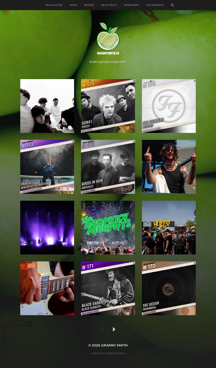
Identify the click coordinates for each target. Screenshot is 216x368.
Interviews (131, 5)
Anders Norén (115, 353)
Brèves (89, 5)
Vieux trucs (109, 5)
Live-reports (155, 5)
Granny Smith (114, 345)
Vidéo (73, 5)
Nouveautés (53, 5)
